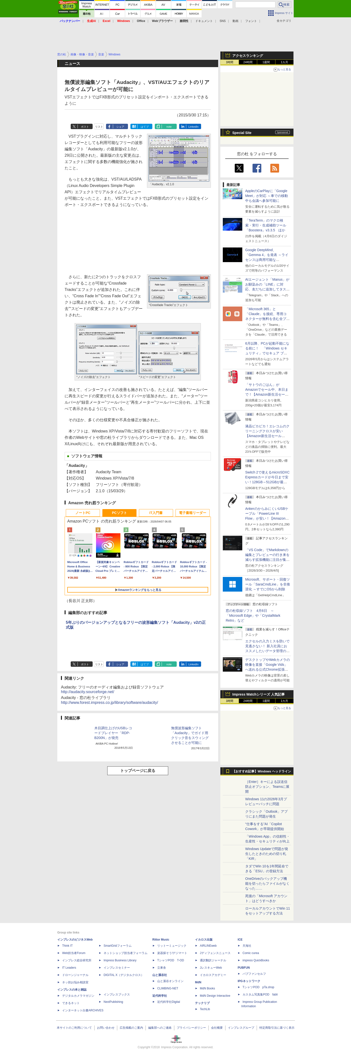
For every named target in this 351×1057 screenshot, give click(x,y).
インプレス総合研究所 (76, 960)
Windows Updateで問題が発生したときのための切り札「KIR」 (266, 854)
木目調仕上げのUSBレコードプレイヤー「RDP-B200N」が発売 (113, 733)
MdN (198, 982)
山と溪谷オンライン (170, 981)
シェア (120, 126)
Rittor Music (160, 939)
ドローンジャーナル (75, 975)
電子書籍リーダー (192, 513)
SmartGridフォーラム (118, 945)
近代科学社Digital (168, 1002)
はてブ (145, 126)
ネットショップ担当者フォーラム (125, 953)
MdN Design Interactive (215, 995)
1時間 (230, 62)
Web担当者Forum (73, 953)
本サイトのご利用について (74, 1027)
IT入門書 (156, 513)
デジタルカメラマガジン (78, 995)
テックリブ (202, 1003)
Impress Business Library (120, 960)
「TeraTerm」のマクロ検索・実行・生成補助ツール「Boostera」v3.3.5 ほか (265, 225)
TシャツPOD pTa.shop (258, 987)
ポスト (85, 126)
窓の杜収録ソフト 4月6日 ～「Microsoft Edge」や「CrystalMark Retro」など (253, 615)
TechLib (205, 1009)
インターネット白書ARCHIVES (82, 1010)
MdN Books (207, 988)
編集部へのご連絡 (160, 1027)
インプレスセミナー (117, 967)
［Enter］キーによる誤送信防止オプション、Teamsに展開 (267, 786)
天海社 (247, 945)
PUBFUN (244, 967)
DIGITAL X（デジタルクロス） (124, 975)
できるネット (71, 1003)
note (169, 126)
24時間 (247, 62)
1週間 (266, 62)
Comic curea (251, 953)
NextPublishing (113, 1002)
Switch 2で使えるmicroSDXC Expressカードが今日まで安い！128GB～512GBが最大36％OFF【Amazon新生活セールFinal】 (267, 482)
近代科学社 (159, 995)
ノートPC (82, 513)
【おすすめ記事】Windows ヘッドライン (261, 771)
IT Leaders (69, 967)
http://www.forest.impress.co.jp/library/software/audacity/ (109, 702)
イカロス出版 (204, 939)
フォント (251, 21)
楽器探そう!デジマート (172, 953)
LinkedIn (193, 126)
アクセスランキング (247, 56)
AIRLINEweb (208, 945)
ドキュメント (204, 21)
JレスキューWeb (211, 967)
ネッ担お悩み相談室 (75, 982)
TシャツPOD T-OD (170, 960)
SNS (223, 21)
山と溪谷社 (159, 975)
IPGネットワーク (249, 981)
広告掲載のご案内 (131, 1027)
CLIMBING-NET (167, 988)
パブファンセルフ (254, 973)
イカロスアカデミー (213, 975)
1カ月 (284, 62)
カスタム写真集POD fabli (260, 994)
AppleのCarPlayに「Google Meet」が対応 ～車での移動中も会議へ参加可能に (266, 196)
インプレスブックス (117, 994)
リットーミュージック (171, 945)
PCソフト (119, 513)
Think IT (67, 945)
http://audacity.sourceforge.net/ (87, 692)
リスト (99, 126)
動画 (235, 21)
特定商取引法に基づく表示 (276, 1027)
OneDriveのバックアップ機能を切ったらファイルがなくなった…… (267, 883)
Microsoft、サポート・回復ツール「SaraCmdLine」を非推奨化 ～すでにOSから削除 (267, 584)
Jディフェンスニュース (215, 953)
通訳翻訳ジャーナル (213, 960)
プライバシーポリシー (191, 1027)
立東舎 (161, 967)
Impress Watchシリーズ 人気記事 (258, 694)
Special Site (242, 133)
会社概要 (217, 1027)
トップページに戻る (137, 771)
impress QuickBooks (256, 960)
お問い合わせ (106, 1027)
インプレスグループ (241, 1027)
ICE (240, 939)
